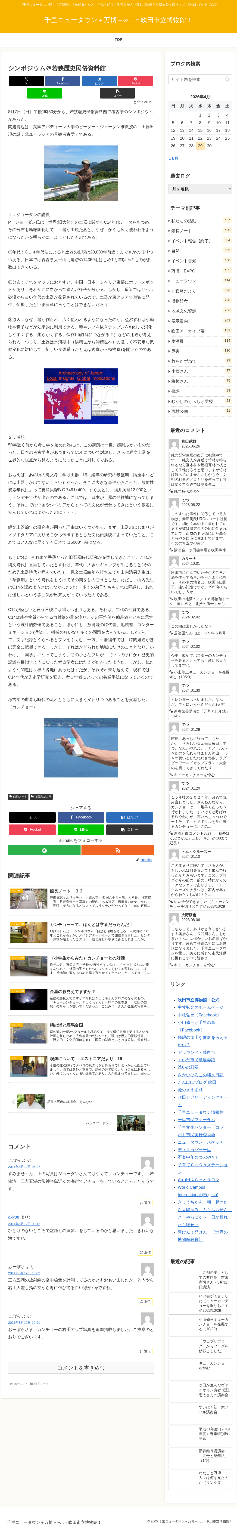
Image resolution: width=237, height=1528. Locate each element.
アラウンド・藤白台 (196, 1052)
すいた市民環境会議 (196, 1060)
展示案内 (201, 321)
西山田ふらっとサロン (198, 1179)
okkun (13, 1211)
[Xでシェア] (20, 81)
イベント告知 (201, 260)
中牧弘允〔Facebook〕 (199, 1015)
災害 (201, 351)
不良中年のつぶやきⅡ (198, 1157)
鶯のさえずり (190, 1090)
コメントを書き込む (81, 1361)
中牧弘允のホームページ (201, 1007)
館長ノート (18, 784)
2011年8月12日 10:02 (24, 1267)
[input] (200, 79)
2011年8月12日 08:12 (24, 1217)
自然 (201, 250)
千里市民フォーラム (196, 1119)
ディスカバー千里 (194, 1150)
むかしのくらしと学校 (201, 401)
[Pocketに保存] (93, 81)
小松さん (201, 371)
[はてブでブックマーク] (69, 81)
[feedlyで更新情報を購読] (44, 838)
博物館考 (201, 300)
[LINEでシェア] (117, 81)
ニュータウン (201, 280)
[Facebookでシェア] (44, 81)
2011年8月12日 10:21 (24, 1316)
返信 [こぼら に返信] (145, 1196)
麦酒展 (201, 341)
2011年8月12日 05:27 (24, 1160)
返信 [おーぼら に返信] (145, 1295)
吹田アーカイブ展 (201, 330)
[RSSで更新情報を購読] (118, 838)
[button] (141, 81)
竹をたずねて (201, 361)
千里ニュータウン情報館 (201, 1112)
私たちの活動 (201, 220)
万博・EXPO (201, 270)
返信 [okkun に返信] (145, 1246)
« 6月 (173, 158)
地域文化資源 (201, 310)
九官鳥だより (41, 784)
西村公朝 (201, 411)
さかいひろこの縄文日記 (201, 1075)
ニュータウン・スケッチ (201, 1142)
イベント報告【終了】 (201, 240)
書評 (201, 391)
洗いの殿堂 (188, 1067)
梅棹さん (201, 381)
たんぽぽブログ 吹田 (197, 1082)
